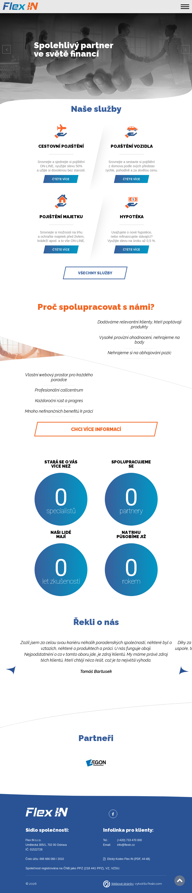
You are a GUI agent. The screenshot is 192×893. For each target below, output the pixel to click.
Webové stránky (118, 884)
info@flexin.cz (126, 844)
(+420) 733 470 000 (129, 840)
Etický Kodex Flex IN (120, 859)
